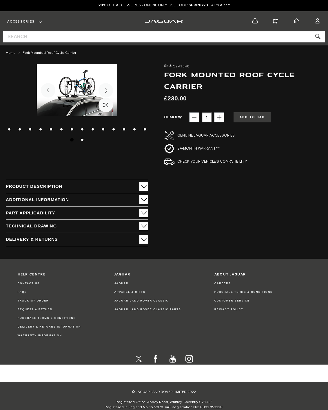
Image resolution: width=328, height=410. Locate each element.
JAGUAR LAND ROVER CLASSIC (141, 311)
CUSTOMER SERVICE (232, 311)
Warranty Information (40, 346)
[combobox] (164, 36)
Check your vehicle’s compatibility (212, 161)
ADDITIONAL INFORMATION (37, 199)
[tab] (77, 186)
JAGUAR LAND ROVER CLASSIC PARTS (147, 320)
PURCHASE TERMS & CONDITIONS (243, 303)
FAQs (22, 303)
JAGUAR (121, 294)
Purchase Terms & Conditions (47, 329)
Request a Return (35, 320)
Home (11, 53)
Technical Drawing (31, 225)
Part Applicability (30, 212)
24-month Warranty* (198, 148)
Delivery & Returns (32, 239)
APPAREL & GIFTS (129, 303)
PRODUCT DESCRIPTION (34, 186)
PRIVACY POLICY (228, 320)
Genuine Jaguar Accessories (206, 135)
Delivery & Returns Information (49, 338)
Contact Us (29, 294)
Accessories (20, 21)
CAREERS (222, 294)
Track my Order (33, 311)
